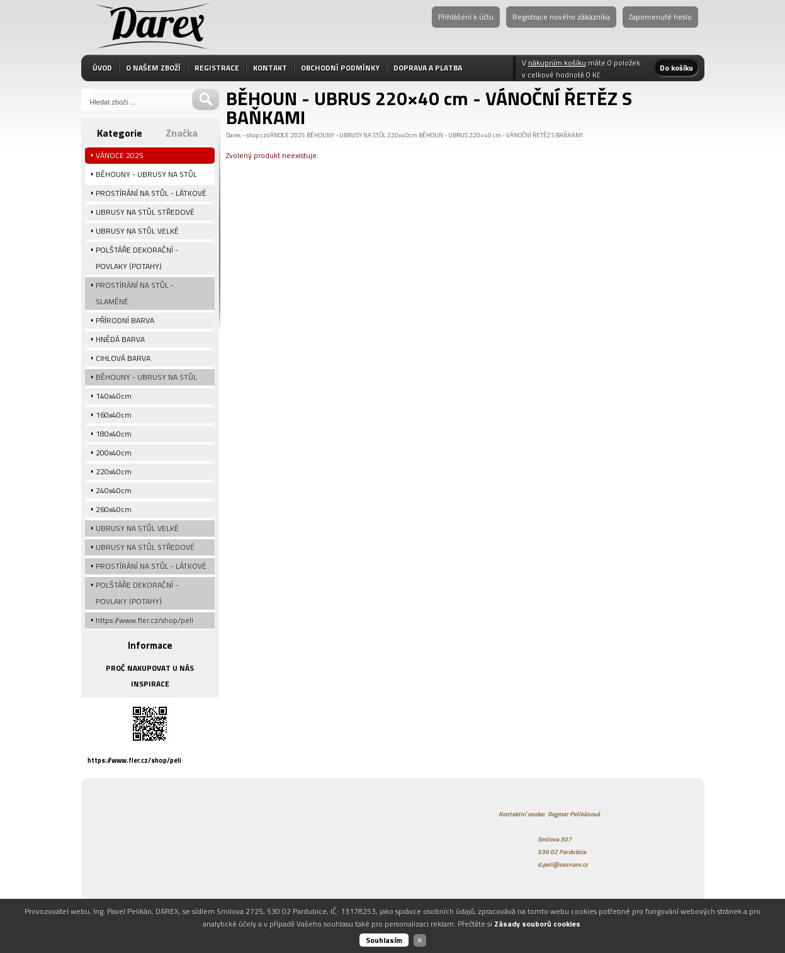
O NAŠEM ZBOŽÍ (153, 68)
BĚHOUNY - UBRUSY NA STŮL (346, 135)
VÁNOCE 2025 (285, 135)
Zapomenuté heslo (660, 17)
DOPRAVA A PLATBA (427, 68)
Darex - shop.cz (246, 135)
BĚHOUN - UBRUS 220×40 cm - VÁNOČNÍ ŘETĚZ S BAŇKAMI (501, 135)
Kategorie (119, 132)
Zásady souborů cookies (537, 924)
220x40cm (402, 135)
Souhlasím (384, 940)
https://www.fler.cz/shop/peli (134, 760)
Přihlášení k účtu (466, 17)
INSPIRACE (150, 684)
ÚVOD (102, 68)
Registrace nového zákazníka (561, 17)
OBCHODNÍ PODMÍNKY (340, 68)
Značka (182, 132)
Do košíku (676, 68)
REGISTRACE (217, 68)
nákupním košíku (557, 63)
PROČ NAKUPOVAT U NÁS (150, 668)
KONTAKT (270, 68)
